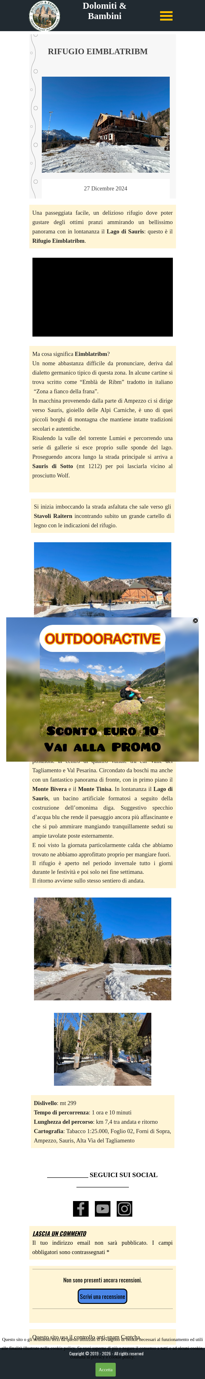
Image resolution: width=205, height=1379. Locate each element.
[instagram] (124, 1209)
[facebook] (81, 1209)
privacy (98, 1356)
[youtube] (102, 1209)
